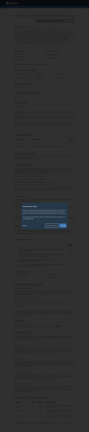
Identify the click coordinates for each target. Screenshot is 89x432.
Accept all (62, 225)
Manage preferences (52, 225)
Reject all (25, 225)
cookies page (28, 218)
